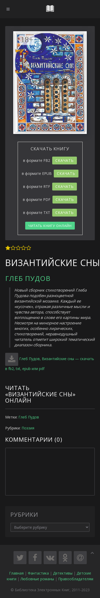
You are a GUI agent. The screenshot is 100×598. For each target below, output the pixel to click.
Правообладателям (75, 578)
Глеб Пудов (27, 278)
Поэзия (28, 428)
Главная (16, 573)
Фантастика (38, 573)
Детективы (62, 573)
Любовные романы (37, 578)
